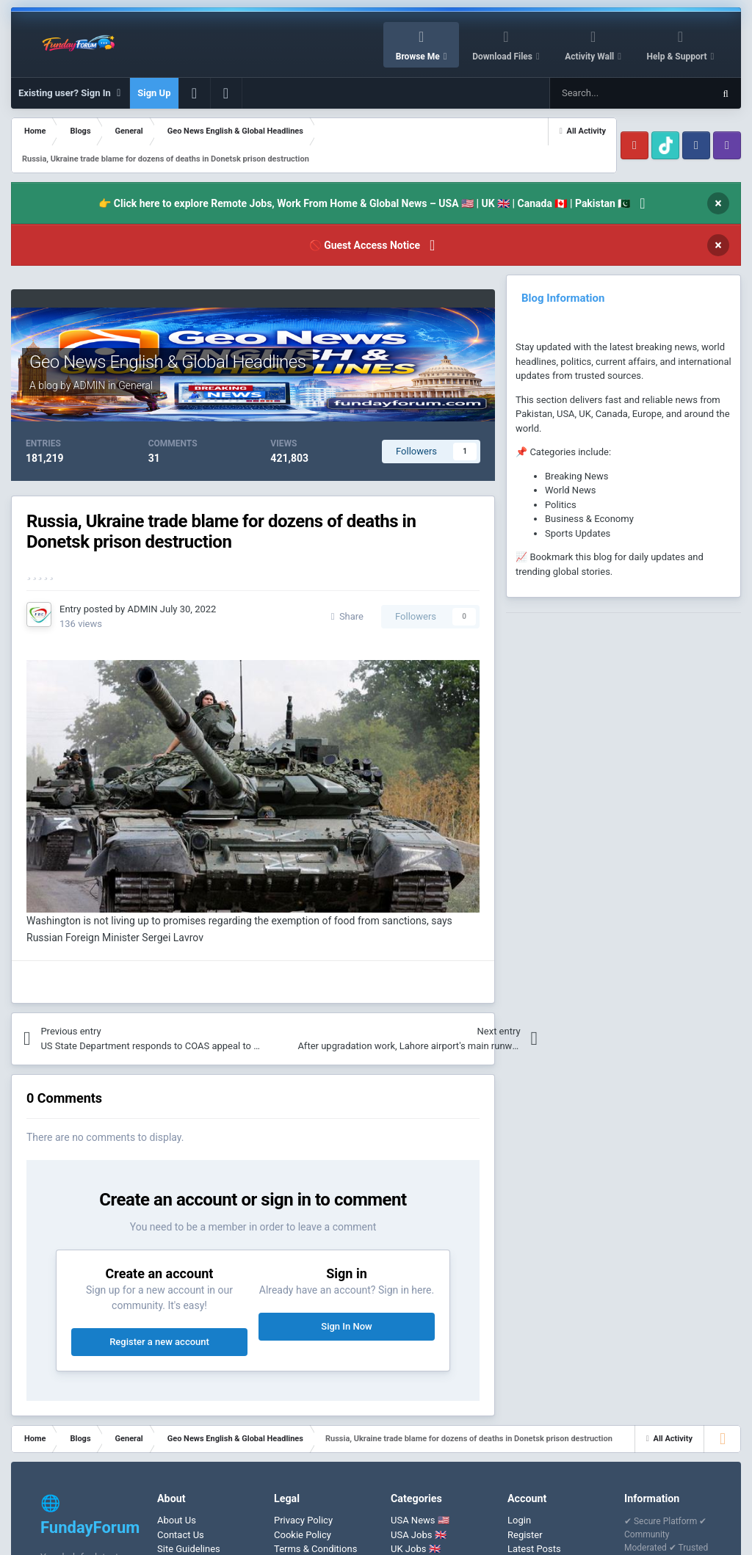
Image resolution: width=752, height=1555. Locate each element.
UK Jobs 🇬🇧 (416, 1548)
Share (347, 616)
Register (525, 1534)
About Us (176, 1520)
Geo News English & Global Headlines (167, 362)
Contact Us (180, 1534)
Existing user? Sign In (70, 93)
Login (519, 1520)
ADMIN (89, 385)
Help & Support (678, 56)
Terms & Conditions (315, 1548)
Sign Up (153, 92)
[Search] (596, 93)
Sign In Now (346, 1326)
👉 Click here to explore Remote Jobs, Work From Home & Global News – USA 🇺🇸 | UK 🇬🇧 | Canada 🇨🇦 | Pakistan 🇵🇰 (364, 203)
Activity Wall (590, 56)
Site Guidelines (188, 1548)
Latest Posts (534, 1548)
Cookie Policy (302, 1534)
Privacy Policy (303, 1520)
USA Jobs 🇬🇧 (418, 1534)
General (135, 385)
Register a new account (159, 1341)
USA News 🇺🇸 (420, 1520)
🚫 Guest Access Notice (364, 245)
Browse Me (419, 56)
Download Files (503, 56)
